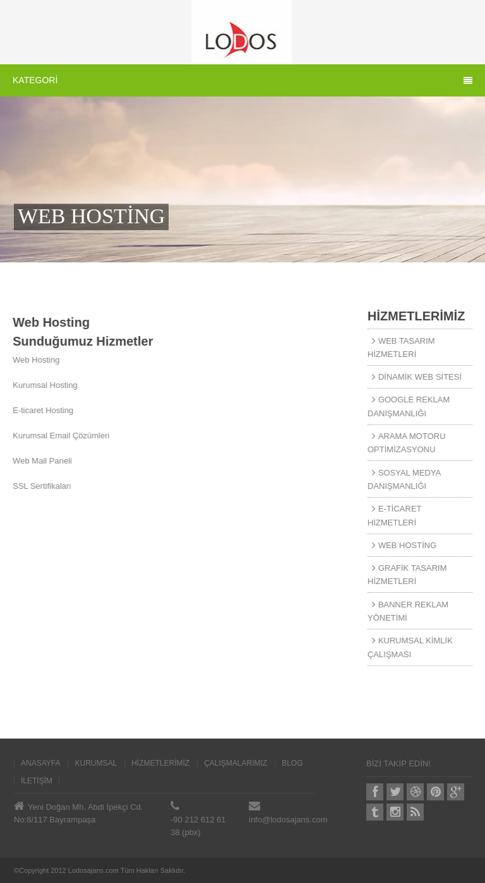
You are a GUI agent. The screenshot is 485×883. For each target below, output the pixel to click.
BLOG (292, 763)
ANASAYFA (40, 763)
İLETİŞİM (36, 780)
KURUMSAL (96, 763)
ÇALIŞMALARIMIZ (235, 763)
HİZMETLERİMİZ (160, 763)
